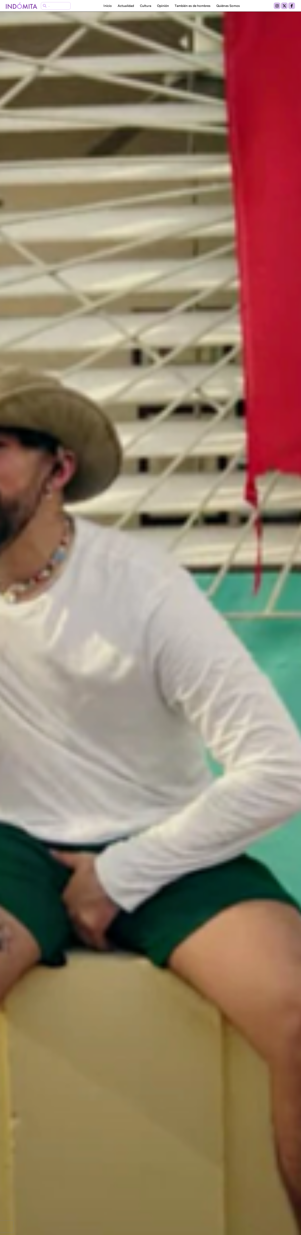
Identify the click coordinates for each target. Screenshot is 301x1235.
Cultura (145, 6)
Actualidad (126, 6)
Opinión (163, 6)
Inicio (107, 6)
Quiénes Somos (228, 6)
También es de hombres (192, 6)
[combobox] (56, 6)
